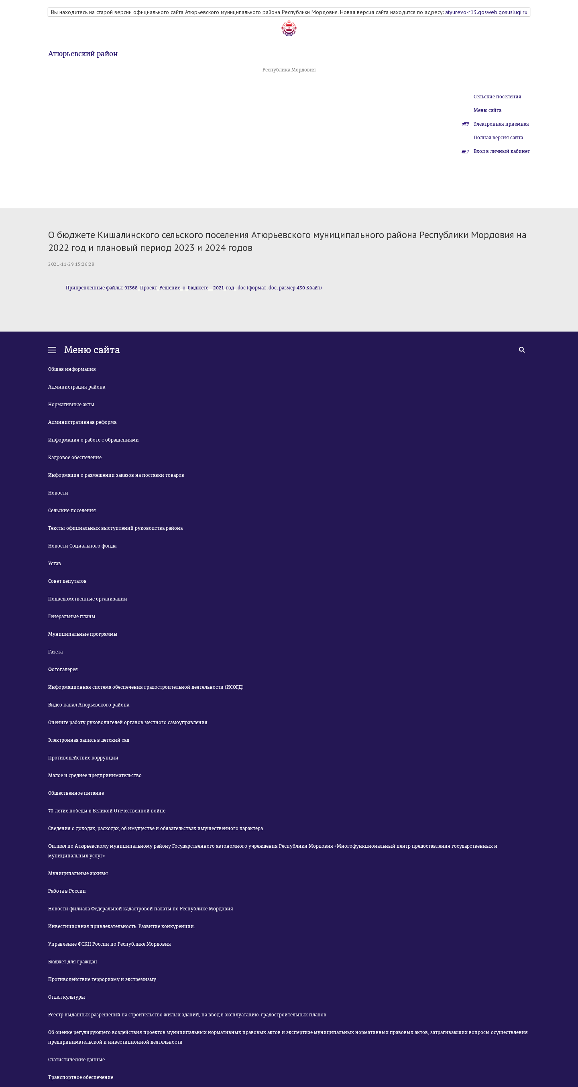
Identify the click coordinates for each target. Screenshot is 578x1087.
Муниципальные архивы (78, 873)
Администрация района (76, 387)
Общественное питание (76, 793)
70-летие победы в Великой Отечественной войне (106, 811)
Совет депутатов (67, 581)
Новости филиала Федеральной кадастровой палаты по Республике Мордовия (140, 909)
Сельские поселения (497, 97)
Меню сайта (487, 110)
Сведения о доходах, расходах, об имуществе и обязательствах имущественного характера (155, 828)
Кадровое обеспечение (75, 457)
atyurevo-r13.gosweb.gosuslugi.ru (486, 12)
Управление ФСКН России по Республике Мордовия (109, 944)
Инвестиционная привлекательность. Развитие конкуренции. (121, 926)
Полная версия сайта (498, 137)
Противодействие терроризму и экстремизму (102, 979)
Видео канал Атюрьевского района (88, 705)
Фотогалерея (63, 669)
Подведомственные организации (87, 599)
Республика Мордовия (289, 70)
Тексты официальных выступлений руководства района (115, 528)
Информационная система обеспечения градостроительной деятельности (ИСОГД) (146, 687)
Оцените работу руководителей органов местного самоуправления (128, 722)
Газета (55, 652)
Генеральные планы (72, 616)
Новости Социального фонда (82, 546)
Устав (54, 563)
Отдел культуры (66, 997)
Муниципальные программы (83, 634)
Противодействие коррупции (83, 758)
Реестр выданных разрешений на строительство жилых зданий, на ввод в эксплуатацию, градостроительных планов (187, 1015)
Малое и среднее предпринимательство (95, 775)
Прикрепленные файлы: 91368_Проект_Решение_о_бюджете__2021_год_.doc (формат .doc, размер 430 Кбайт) (194, 288)
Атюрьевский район (83, 53)
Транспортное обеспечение (80, 1077)
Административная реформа (82, 422)
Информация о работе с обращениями (93, 440)
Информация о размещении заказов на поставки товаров (116, 475)
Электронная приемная (501, 124)
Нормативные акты (71, 404)
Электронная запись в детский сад (88, 740)
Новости (58, 493)
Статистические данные (76, 1060)
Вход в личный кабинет (502, 151)
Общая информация (72, 369)
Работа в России (67, 891)
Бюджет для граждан (72, 962)
